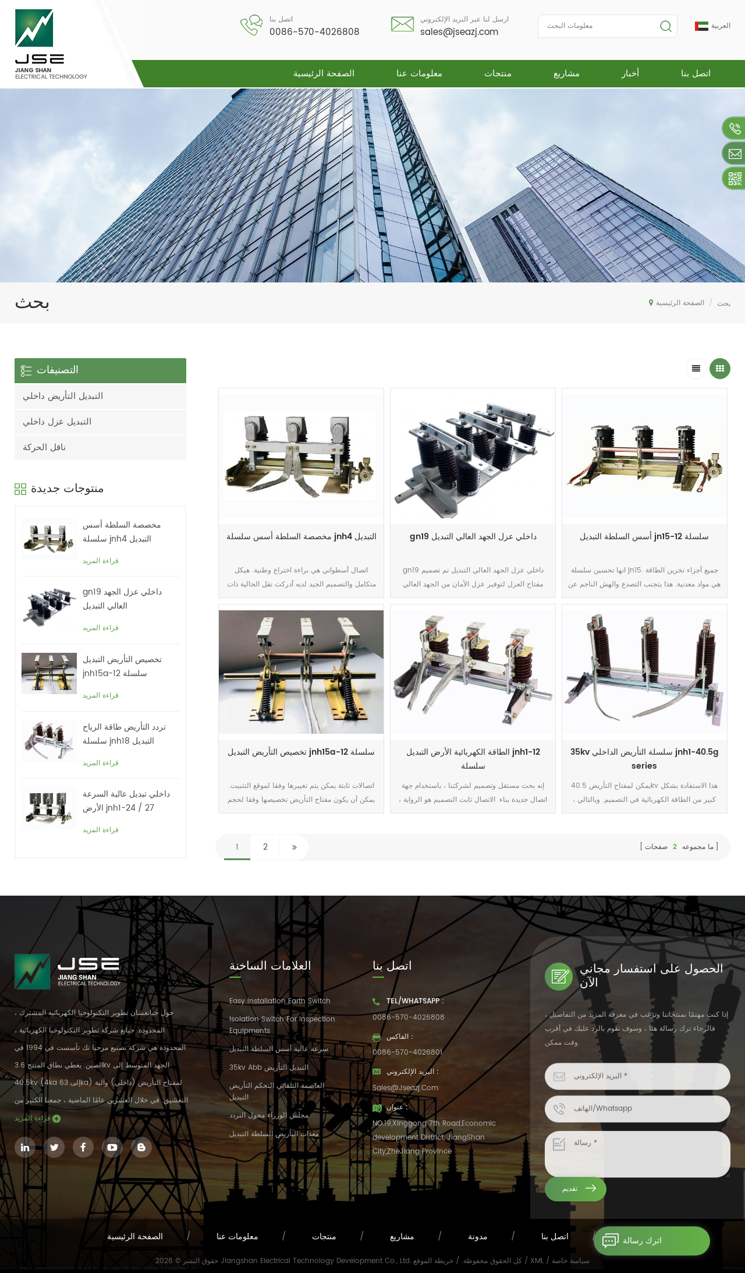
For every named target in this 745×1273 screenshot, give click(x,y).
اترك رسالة (628, 1241)
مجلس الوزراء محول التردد (268, 1115)
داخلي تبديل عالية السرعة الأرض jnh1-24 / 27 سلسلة (126, 801)
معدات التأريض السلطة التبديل (274, 1134)
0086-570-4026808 (314, 32)
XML (537, 1261)
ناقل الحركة (44, 447)
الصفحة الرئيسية (323, 73)
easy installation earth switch (280, 1001)
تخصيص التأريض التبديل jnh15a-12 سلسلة (301, 752)
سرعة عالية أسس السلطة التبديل (278, 1049)
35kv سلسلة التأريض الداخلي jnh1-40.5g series (644, 759)
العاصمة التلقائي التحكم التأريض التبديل (276, 1091)
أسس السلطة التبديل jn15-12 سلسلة (644, 536)
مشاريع (567, 73)
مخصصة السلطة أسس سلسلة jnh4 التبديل (301, 536)
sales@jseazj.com (459, 32)
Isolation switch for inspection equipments (282, 1025)
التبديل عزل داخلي (57, 422)
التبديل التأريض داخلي (63, 396)
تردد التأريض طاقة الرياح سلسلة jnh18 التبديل (124, 734)
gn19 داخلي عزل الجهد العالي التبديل (473, 536)
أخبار (630, 73)
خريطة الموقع (433, 1261)
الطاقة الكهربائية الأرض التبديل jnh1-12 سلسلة (473, 759)
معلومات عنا (419, 73)
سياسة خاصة (571, 1261)
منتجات (498, 73)
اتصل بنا (696, 73)
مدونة (478, 1236)
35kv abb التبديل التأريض (268, 1067)
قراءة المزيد (101, 561)
